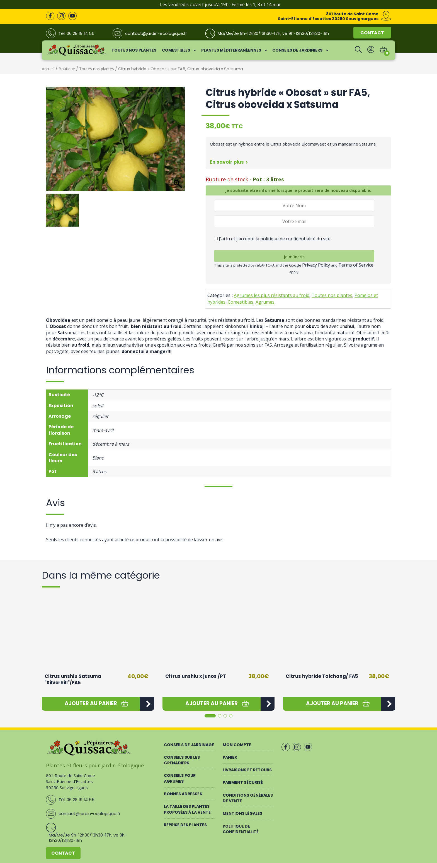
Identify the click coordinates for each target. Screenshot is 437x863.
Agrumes (265, 302)
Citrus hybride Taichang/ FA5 (322, 676)
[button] (91, 704)
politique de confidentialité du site (295, 239)
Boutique (67, 68)
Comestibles (240, 302)
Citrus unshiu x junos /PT (195, 676)
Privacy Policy (316, 265)
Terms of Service (355, 265)
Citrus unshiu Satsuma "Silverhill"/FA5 (73, 679)
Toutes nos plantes (96, 68)
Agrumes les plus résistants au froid (271, 295)
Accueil (48, 68)
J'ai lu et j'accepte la (272, 239)
